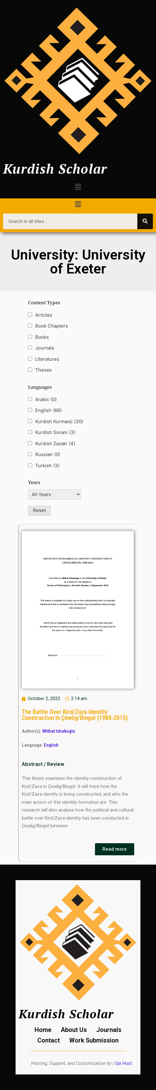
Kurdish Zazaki (55, 444)
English (48, 410)
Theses (43, 370)
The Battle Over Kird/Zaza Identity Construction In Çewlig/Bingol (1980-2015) (75, 715)
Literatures (47, 359)
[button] (78, 186)
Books (42, 337)
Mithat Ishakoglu (58, 731)
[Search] (145, 221)
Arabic (46, 400)
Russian (47, 454)
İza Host (123, 1063)
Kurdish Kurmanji (59, 422)
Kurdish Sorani (55, 432)
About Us (74, 1029)
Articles (43, 315)
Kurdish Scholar (55, 168)
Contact (48, 1040)
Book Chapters (51, 326)
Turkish (47, 466)
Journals (44, 348)
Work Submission (94, 1040)
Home (43, 1029)
